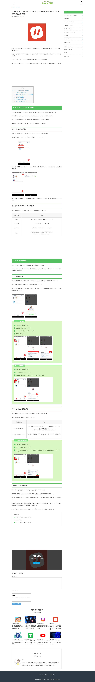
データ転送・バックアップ (69, 32)
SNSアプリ (66, 18)
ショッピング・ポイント (69, 22)
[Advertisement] (37, 77)
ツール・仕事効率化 (68, 28)
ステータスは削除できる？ (21, 101)
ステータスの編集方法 (18, 96)
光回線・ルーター (68, 46)
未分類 (65, 52)
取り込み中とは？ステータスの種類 (23, 94)
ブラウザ (66, 35)
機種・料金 (66, 56)
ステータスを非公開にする (21, 99)
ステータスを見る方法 (20, 92)
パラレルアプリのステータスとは (20, 90)
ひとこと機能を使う (19, 97)
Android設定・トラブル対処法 (70, 15)
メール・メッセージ (68, 39)
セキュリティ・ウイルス (69, 25)
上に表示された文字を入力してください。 (21, 598)
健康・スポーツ (67, 42)
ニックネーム (15, 590)
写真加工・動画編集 (68, 49)
